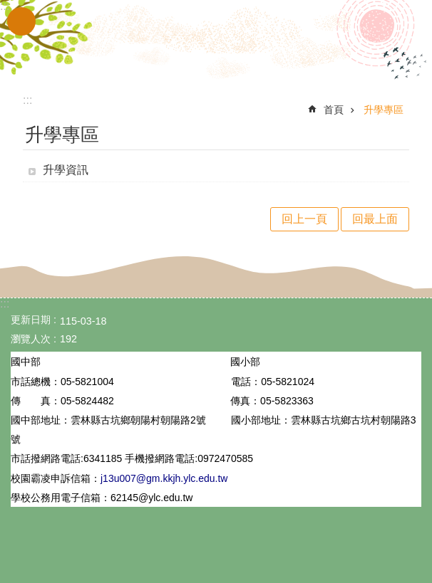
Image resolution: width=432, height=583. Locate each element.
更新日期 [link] (31, 320)
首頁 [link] (334, 109)
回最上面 (375, 219)
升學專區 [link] (383, 109)
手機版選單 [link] (21, 21)
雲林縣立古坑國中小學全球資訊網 (216, 41)
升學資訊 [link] (65, 170)
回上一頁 (304, 219)
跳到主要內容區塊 (7, 7)
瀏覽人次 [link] (31, 339)
